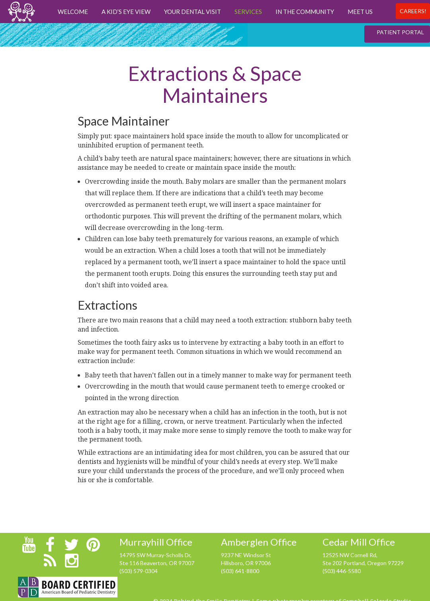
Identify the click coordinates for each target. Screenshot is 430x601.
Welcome (73, 11)
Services (248, 11)
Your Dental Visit (192, 11)
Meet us (360, 11)
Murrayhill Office (155, 542)
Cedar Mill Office (358, 542)
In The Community (305, 11)
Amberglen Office (259, 542)
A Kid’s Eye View (126, 11)
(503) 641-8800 (240, 571)
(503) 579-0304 (138, 571)
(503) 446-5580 (341, 571)
